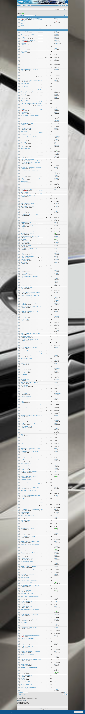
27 (41, 190)
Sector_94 (23, 421)
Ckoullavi (56, 538)
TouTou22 (24, 143)
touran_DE (56, 123)
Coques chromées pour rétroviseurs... (28, 183)
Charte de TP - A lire (24, 25)
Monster (23, 271)
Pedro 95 (56, 590)
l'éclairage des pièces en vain (26, 590)
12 (39, 38)
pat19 (22, 537)
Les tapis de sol (23, 75)
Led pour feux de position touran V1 (27, 273)
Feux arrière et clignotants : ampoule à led (29, 350)
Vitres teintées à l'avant (25, 549)
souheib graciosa (57, 368)
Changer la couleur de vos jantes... (27, 270)
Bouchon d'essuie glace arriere (26, 287)
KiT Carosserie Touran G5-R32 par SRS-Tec (29, 281)
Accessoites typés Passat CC (26, 396)
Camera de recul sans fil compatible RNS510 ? (29, 391)
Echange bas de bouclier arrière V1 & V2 (28, 297)
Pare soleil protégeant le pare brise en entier (29, 523)
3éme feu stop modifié (25, 468)
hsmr (55, 142)
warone (23, 461)
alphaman (56, 139)
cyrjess (56, 471)
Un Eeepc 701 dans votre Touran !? (27, 574)
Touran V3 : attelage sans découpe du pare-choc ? (30, 219)
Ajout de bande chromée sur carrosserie (28, 198)
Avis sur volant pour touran (26, 539)
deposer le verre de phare (25, 525)
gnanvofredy (56, 18)
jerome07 (23, 320)
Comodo (23, 257)
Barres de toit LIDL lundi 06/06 (26, 358)
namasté (56, 289)
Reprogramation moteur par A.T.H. (27, 593)
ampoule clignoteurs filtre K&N (26, 426)
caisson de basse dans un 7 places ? (27, 507)
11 (42, 193)
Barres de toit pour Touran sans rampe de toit (29, 492)
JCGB (23, 556)
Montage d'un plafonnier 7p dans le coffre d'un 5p (30, 164)
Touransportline (26, 104)
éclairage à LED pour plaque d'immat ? (28, 142)
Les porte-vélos (23, 37)
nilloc (23, 246)
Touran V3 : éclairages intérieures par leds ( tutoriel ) (30, 211)
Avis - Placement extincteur (26, 324)
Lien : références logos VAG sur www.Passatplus (30, 451)
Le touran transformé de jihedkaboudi (28, 454)
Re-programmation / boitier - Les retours (28, 498)
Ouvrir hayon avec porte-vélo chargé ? (28, 515)
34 (40, 73)
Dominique (24, 567)
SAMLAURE (24, 237)
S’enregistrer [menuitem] (67, 5)
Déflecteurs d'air (24, 94)
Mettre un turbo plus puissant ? (26, 531)
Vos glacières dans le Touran (26, 443)
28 (42, 190)
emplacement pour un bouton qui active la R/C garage (31, 89)
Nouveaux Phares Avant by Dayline (27, 159)
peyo (22, 591)
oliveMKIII (56, 428)
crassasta (24, 432)
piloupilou (23, 602)
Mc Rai (56, 555)
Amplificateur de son (24, 200)
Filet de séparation (24, 86)
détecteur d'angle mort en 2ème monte (28, 123)
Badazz (56, 382)
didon (22, 513)
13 (40, 38)
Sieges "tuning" (23, 360)
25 (42, 101)
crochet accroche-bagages (25, 398)
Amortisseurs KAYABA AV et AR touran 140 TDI (29, 321)
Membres (30, 5)
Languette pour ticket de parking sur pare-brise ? (30, 311)
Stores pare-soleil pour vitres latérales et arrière (30, 236)
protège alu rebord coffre (25, 259)
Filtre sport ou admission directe (27, 561)
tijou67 (22, 521)
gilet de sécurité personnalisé (26, 582)
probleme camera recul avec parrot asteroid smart (30, 178)
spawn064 (23, 615)
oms (55, 192)
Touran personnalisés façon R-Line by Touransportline (31, 103)
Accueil (21, 5)
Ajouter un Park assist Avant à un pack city (29, 248)
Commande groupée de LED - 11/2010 (28, 412)
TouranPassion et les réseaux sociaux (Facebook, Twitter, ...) (32, 18)
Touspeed (23, 550)
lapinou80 (56, 153)
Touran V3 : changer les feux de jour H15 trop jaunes (30, 333)
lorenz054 (24, 35)
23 (40, 101)
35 (41, 73)
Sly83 (56, 31)
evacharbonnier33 (57, 43)
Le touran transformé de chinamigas (27, 569)
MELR (23, 243)
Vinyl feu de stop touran (25, 120)
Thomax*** (25, 32)
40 (39, 351)
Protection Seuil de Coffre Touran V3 (27, 203)
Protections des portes (25, 83)
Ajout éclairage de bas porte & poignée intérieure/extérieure (28, 60)
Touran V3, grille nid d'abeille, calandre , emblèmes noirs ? (31, 306)
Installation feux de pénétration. (27, 253)
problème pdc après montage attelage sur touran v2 (30, 295)
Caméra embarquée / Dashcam (26, 66)
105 (42, 105)
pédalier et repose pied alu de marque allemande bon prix (32, 509)
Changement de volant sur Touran (27, 431)
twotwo (56, 175)
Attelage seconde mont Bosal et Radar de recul (29, 156)
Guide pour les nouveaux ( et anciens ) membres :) (30, 21)
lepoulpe (56, 200)
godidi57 (23, 377)
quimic (24, 87)
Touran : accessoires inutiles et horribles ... (29, 278)
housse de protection (25, 117)
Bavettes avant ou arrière (25, 148)
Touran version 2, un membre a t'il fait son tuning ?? (30, 572)
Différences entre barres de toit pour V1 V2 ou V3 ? (30, 69)
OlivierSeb (23, 157)
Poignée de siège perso (25, 379)
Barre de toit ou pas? (24, 368)
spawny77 (56, 330)
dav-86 (56, 439)
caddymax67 (57, 344)
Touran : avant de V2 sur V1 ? (26, 327)
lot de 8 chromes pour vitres (26, 563)
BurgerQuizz (23, 182)
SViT (23, 160)
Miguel (56, 183)
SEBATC (56, 347)
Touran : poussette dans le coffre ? (27, 256)
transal (24, 132)
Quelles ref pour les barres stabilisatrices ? (29, 330)
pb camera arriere (24, 97)
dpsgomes (56, 56)
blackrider (56, 216)
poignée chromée (24, 546)
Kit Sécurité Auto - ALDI (25, 374)
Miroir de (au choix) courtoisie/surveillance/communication (32, 109)
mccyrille (23, 449)
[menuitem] (60, 5)
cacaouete (56, 178)
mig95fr (56, 94)
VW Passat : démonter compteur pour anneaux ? (30, 614)
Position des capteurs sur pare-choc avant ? (29, 490)
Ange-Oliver (56, 533)
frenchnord (56, 186)
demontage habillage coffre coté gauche (28, 536)
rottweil (24, 466)
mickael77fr (23, 612)
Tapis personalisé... (24, 48)
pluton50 (23, 469)
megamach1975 (25, 274)
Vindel (56, 582)
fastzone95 (23, 196)
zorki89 (56, 390)
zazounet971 (24, 121)
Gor (23, 215)
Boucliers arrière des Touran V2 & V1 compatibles (30, 585)
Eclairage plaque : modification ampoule (28, 54)
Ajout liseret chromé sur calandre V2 (27, 107)
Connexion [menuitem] (65, 5)
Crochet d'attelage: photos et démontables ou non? (30, 366)
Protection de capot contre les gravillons (28, 428)
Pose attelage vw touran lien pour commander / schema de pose (32, 460)
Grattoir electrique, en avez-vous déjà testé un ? (30, 276)
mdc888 (56, 308)
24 (41, 101)
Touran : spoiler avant (25, 604)
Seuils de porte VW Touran (26, 216)
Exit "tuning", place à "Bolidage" (26, 457)
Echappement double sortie (26, 222)
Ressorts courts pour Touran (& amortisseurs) (29, 72)
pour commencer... (24, 100)
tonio (23, 607)
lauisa (23, 586)
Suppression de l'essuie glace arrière (27, 344)
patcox (22, 518)
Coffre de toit (23, 186)
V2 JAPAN (22, 555)
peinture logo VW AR (24, 112)
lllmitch (56, 256)
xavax (22, 44)
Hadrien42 (23, 70)
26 (40, 190)
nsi (55, 333)
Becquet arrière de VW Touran (26, 336)
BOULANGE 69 (24, 304)
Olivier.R (56, 59)
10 (41, 193)
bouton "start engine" (25, 251)
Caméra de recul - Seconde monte (27, 388)
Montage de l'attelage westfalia (26, 228)
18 (39, 41)
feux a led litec (23, 300)
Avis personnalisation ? (25, 363)
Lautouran (56, 69)
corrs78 (23, 334)
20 (41, 41)
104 (41, 105)
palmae (56, 245)
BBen (56, 214)
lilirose (56, 51)
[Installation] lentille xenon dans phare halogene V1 (30, 136)
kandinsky (23, 356)
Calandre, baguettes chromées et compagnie (29, 341)
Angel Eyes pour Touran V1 (26, 533)
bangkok (56, 606)
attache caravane (24, 51)
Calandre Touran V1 (24, 501)
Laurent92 (56, 259)
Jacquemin (56, 117)
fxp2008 (24, 369)
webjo (56, 448)
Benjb (56, 48)
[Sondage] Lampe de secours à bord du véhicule (30, 541)
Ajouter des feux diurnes (25, 131)
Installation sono (24, 46)
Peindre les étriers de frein (26, 245)
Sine (55, 219)
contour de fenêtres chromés (26, 588)
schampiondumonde (58, 393)
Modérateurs (23, 13)
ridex (55, 159)
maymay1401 (57, 379)
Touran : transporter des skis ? (26, 355)
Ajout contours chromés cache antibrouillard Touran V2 (31, 162)
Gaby (22, 19)
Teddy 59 (23, 52)
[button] (67, 15)
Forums (25, 5)
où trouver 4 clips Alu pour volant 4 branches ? (29, 566)
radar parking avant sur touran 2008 (27, 209)
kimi (23, 394)
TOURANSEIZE (57, 495)
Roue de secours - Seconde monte (27, 134)
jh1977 (24, 204)
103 (39, 105)
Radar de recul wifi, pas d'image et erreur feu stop (30, 115)
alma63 (23, 402)
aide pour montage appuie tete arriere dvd (29, 376)
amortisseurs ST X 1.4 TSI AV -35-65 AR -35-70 (29, 170)
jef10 (23, 22)
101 (36, 105)
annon (56, 222)
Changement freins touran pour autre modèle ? (29, 382)
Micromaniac (25, 38)
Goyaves (23, 49)
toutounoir (56, 512)
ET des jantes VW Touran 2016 (26, 128)
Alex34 (56, 509)
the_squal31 (24, 173)
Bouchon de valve (24, 262)
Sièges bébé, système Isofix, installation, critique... (30, 34)
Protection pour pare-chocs (26, 175)
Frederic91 (56, 203)
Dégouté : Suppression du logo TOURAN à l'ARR (29, 552)
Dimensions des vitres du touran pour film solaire (30, 596)
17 (39, 502)
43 (42, 351)
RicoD (23, 562)
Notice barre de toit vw (25, 268)
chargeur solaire (24, 445)
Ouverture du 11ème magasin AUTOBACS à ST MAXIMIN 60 (32, 487)
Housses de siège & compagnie (26, 139)
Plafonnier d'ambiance (25, 192)
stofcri (23, 223)
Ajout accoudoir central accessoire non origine (29, 339)
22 (39, 101)
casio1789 (23, 98)
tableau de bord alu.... (25, 504)
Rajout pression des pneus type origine (28, 195)
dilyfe (22, 348)
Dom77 (56, 487)
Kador (23, 84)
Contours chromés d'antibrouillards (27, 437)
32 (39, 237)
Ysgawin (56, 63)
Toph (23, 583)
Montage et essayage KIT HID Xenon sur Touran (30, 56)
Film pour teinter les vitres (26, 153)
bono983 (24, 372)
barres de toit (23, 43)
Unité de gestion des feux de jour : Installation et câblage (31, 353)
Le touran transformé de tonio (26, 606)
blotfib (56, 97)
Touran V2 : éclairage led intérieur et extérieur (29, 172)
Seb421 (23, 116)
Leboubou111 (24, 298)
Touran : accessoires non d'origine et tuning (27, 12)
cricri (55, 172)
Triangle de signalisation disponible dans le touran (30, 63)
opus (22, 399)
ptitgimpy (56, 236)
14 (41, 38)
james (22, 599)
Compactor (23, 434)
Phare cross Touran (24, 181)
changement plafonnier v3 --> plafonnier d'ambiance (30, 292)
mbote (56, 598)
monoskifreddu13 (24, 168)
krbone (24, 542)
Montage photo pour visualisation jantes (28, 231)
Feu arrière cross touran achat (26, 126)
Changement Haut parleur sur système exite (29, 314)
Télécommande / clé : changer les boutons (29, 580)
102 (38, 105)
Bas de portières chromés (25, 512)
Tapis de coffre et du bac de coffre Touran (28, 40)
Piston (56, 292)
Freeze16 (24, 212)
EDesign (24, 240)
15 (42, 38)
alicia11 (56, 167)
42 (41, 351)
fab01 (56, 150)
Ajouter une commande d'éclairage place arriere (30, 609)
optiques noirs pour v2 (25, 577)
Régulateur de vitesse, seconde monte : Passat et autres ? (31, 598)
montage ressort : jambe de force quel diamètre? (30, 544)
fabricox (56, 536)
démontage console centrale (26, 440)
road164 (56, 517)
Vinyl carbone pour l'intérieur (26, 371)
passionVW (23, 149)
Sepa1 (56, 109)
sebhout (24, 340)
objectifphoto (24, 427)
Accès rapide (18, 5)
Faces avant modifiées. (25, 242)
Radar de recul (23, 485)
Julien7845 (56, 34)
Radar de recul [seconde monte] (27, 150)
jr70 (22, 435)
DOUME (56, 189)
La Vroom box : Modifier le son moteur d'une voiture (30, 495)
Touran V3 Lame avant (25, 284)
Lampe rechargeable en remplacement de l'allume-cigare (31, 404)
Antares (56, 431)
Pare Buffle (23, 517)
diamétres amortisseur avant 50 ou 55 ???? (29, 347)
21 (42, 41)
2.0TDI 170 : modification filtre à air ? (27, 225)
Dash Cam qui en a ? (24, 145)
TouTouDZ (56, 420)
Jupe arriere (23, 611)
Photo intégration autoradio (26, 463)
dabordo (24, 285)
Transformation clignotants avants (27, 482)
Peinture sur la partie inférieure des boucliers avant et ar (31, 407)
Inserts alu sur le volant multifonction (28, 265)
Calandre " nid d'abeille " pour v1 (27, 558)
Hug (22, 575)
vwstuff (22, 331)
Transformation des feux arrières (27, 189)
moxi (22, 140)
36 (42, 73)
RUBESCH (23, 488)
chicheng (23, 359)
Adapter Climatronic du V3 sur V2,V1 (27, 233)
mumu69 (23, 179)
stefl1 (23, 380)
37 (41, 132)
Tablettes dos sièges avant (26, 479)
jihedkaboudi (23, 491)
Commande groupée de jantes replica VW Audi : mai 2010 (31, 448)
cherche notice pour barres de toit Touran (28, 601)
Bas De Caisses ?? (24, 239)
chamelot (56, 324)
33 (39, 73)
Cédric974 (56, 262)
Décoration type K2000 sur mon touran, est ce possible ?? (31, 167)
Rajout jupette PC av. (24, 385)
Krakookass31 (57, 136)
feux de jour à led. (24, 393)
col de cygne (23, 401)
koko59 (24, 163)
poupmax (25, 472)
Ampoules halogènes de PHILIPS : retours (28, 476)
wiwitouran (24, 301)
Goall (23, 263)
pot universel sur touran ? (25, 308)
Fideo (23, 254)
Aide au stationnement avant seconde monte (29, 316)
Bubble (22, 496)
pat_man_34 (24, 92)
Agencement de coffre (25, 319)
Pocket (24, 81)
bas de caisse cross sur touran (26, 520)
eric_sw (25, 260)
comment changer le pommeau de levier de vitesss (30, 214)
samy (56, 66)
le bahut (56, 371)
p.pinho (24, 129)
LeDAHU (24, 137)
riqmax (56, 319)
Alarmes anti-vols (24, 420)
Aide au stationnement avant (26, 418)
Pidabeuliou (56, 445)
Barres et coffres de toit (25, 31)
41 (40, 351)
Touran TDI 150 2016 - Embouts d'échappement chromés (31, 80)
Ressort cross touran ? (25, 474)
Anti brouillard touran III (25, 78)
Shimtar (23, 67)
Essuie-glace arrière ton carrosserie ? (27, 528)
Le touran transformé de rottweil (27, 465)
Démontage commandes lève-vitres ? (28, 423)
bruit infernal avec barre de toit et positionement (30, 303)
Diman (56, 341)
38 (42, 132)
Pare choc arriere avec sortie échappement (29, 471)
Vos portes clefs (24, 409)
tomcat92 (56, 281)
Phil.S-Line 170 (57, 297)
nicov (23, 95)
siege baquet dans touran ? (26, 290)
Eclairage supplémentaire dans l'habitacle (28, 91)
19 (40, 41)
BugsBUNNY (57, 37)
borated (56, 80)
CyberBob (24, 193)
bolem (56, 53)
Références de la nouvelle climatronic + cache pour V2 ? (31, 415)
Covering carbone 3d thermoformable (28, 206)
